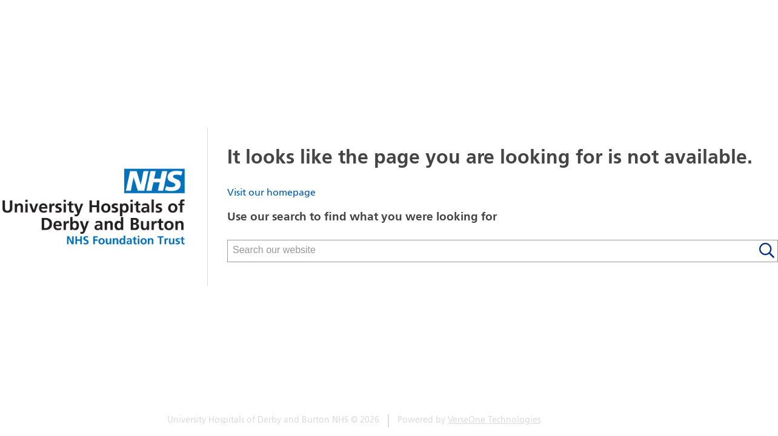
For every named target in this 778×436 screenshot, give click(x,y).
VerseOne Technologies (494, 420)
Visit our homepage (271, 193)
